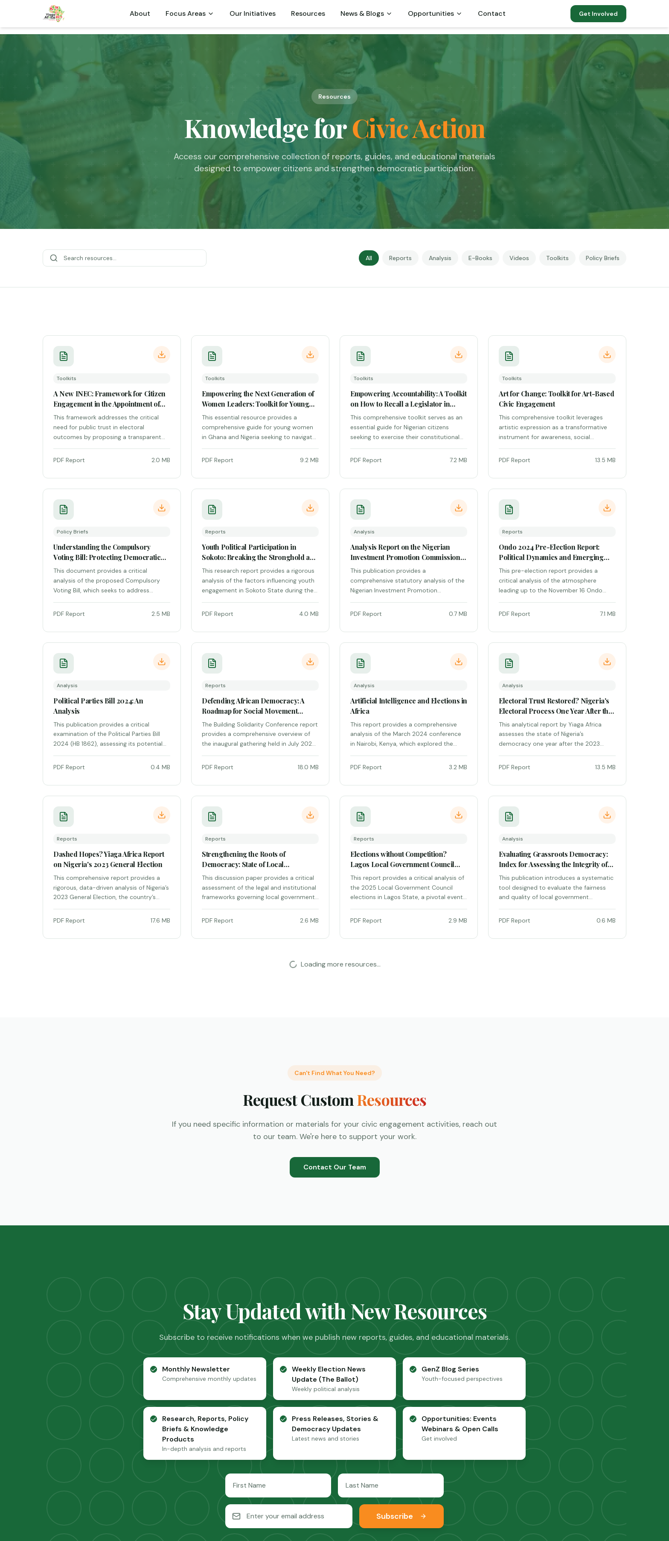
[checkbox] (153, 1062)
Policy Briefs (603, 258)
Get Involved (598, 14)
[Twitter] (310, 1493)
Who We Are (303, 1369)
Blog (290, 1400)
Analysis (440, 258)
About (140, 13)
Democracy (423, 1369)
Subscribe (401, 1209)
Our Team (299, 1384)
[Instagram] (382, 1493)
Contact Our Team (334, 859)
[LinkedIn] (334, 1493)
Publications (545, 1369)
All (369, 258)
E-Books (480, 258)
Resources (308, 13)
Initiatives (420, 1400)
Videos (519, 258)
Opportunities (435, 13)
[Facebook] (286, 1493)
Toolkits (557, 258)
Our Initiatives (253, 13)
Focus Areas (190, 13)
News (534, 1400)
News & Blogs (366, 13)
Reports (400, 258)
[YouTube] (358, 1493)
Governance (424, 1384)
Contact (492, 13)
